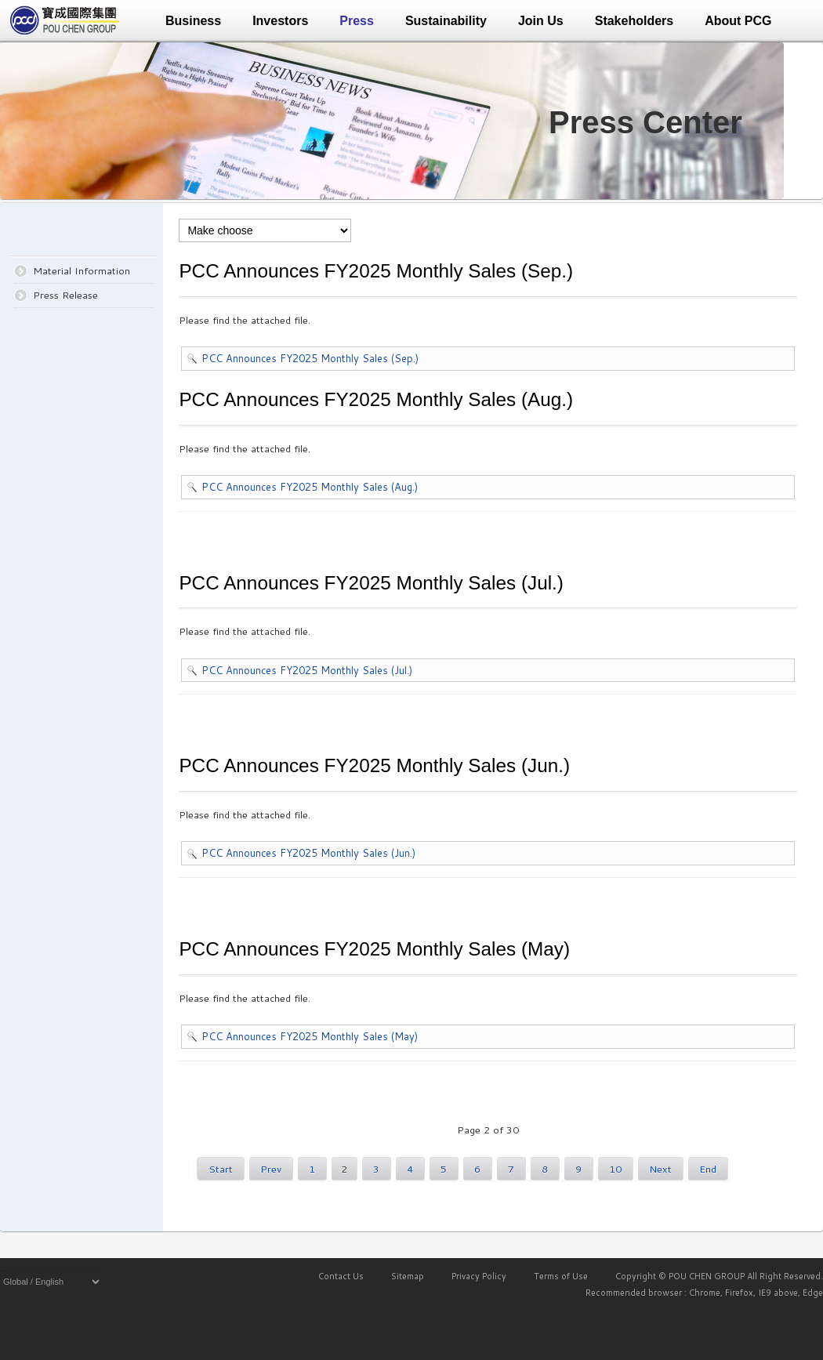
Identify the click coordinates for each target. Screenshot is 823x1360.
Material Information (81, 270)
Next (660, 1169)
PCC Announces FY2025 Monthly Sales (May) (309, 1036)
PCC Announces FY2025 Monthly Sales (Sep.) (310, 358)
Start (220, 1169)
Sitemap (407, 1276)
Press (356, 20)
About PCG (738, 20)
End (707, 1169)
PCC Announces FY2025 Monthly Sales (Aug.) (309, 487)
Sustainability (446, 20)
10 (615, 1169)
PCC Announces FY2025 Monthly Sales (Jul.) (306, 670)
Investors (280, 20)
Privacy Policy (478, 1276)
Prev (270, 1169)
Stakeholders (634, 20)
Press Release (65, 295)
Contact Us (341, 1276)
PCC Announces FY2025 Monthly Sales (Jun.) (308, 853)
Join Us (541, 20)
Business (193, 20)
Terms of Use (561, 1276)
